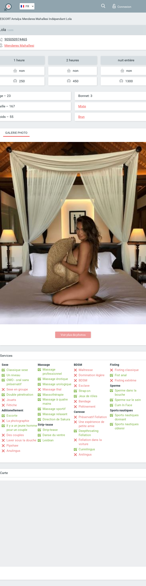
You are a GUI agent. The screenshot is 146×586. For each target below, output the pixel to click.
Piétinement (87, 406)
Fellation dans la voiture (90, 442)
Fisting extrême (125, 380)
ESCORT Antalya (10, 19)
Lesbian (48, 440)
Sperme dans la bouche (125, 393)
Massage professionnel (52, 372)
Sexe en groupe (17, 389)
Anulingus (13, 451)
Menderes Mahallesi (35, 19)
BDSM (83, 380)
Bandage (85, 401)
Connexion (122, 6)
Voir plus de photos (73, 334)
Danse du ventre (54, 435)
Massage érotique (55, 379)
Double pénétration (20, 395)
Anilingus (85, 454)
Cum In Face (123, 405)
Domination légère (91, 375)
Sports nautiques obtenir (127, 426)
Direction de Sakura (56, 419)
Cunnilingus (87, 449)
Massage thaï (52, 389)
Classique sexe (17, 370)
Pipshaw (12, 445)
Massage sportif (54, 409)
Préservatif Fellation (93, 417)
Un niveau (13, 375)
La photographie (18, 421)
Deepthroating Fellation (88, 433)
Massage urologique (57, 384)
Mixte (82, 106)
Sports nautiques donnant (127, 417)
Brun (81, 117)
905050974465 (15, 39)
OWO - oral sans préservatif (18, 382)
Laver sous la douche (21, 440)
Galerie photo (16, 132)
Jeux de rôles (88, 396)
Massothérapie (53, 395)
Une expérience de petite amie (91, 424)
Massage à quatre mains (55, 402)
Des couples (15, 435)
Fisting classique (127, 370)
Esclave (84, 386)
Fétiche (12, 405)
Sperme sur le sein (128, 400)
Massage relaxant (55, 414)
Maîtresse (86, 370)
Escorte (12, 415)
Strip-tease (50, 430)
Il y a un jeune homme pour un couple (22, 428)
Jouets (11, 400)
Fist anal (121, 375)
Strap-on (84, 391)
